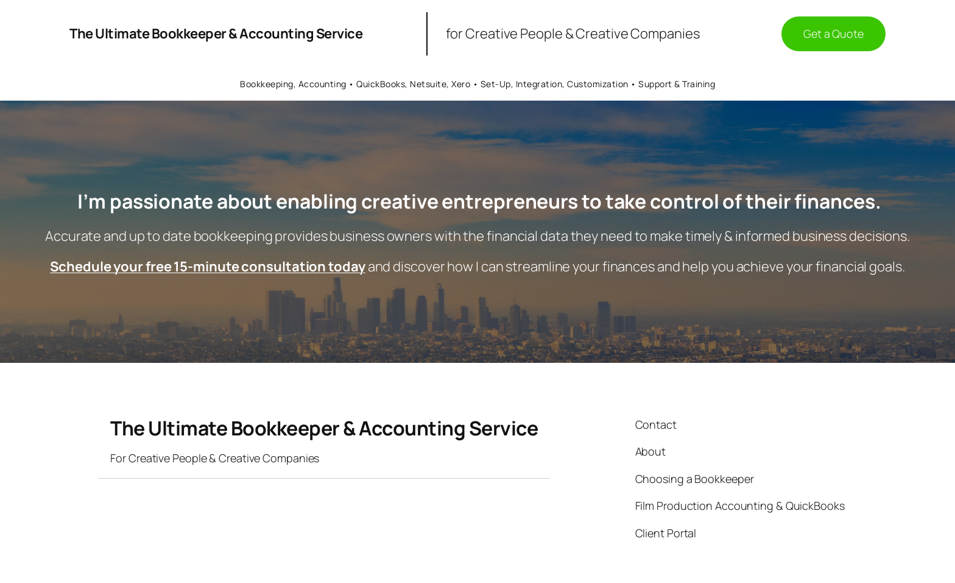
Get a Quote (833, 33)
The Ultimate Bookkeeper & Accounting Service (215, 33)
